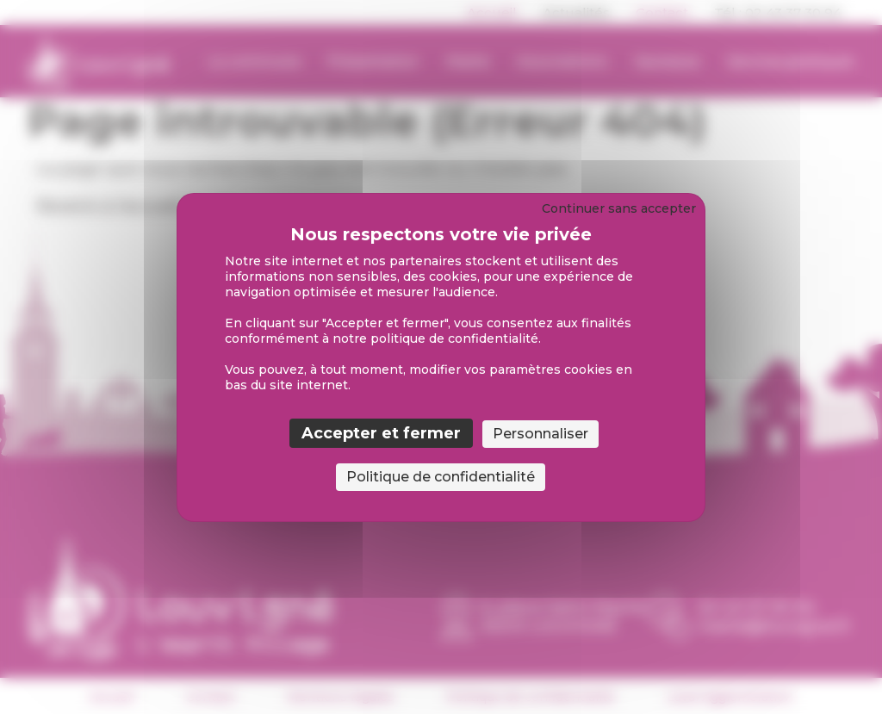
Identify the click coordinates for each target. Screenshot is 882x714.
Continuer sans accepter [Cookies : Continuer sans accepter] (619, 208)
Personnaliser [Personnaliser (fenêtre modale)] (540, 433)
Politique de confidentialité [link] (440, 477)
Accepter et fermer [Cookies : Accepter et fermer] (381, 433)
